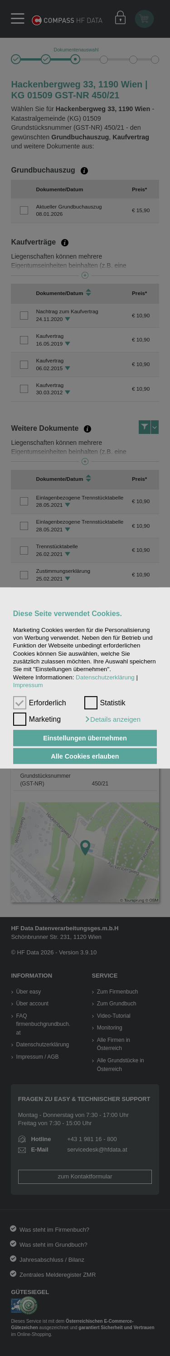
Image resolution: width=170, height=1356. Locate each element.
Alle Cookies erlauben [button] (85, 756)
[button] (112, 719)
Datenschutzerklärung (105, 677)
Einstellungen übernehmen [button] (85, 738)
